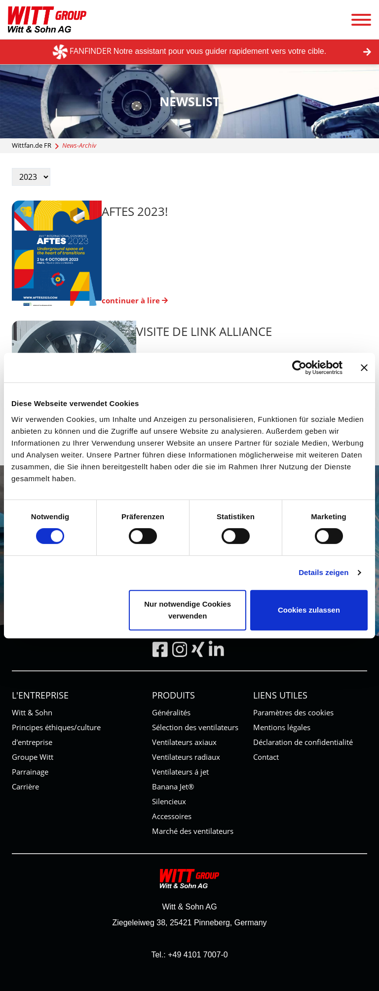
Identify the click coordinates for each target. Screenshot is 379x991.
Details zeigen (323, 572)
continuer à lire (135, 300)
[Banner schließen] (364, 367)
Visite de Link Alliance (204, 331)
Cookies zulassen (309, 610)
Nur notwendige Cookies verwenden (187, 610)
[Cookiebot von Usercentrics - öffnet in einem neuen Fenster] (299, 367)
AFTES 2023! (135, 211)
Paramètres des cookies (293, 712)
